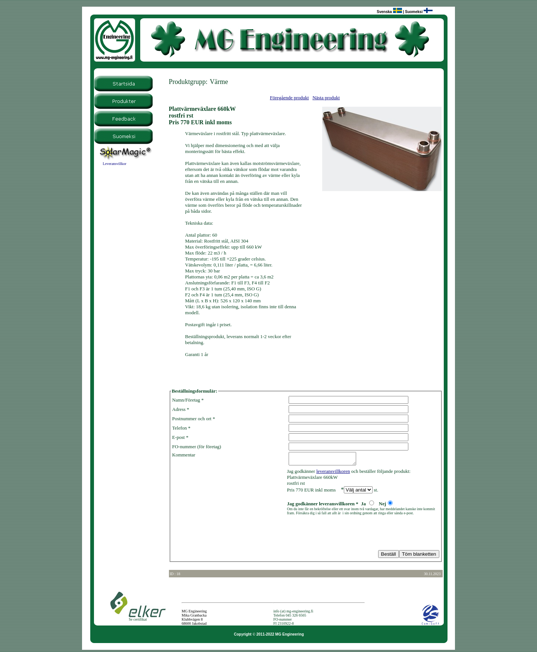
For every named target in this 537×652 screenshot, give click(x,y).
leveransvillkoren (333, 473)
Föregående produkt (289, 97)
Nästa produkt (326, 97)
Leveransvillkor (114, 164)
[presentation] (229, 534)
